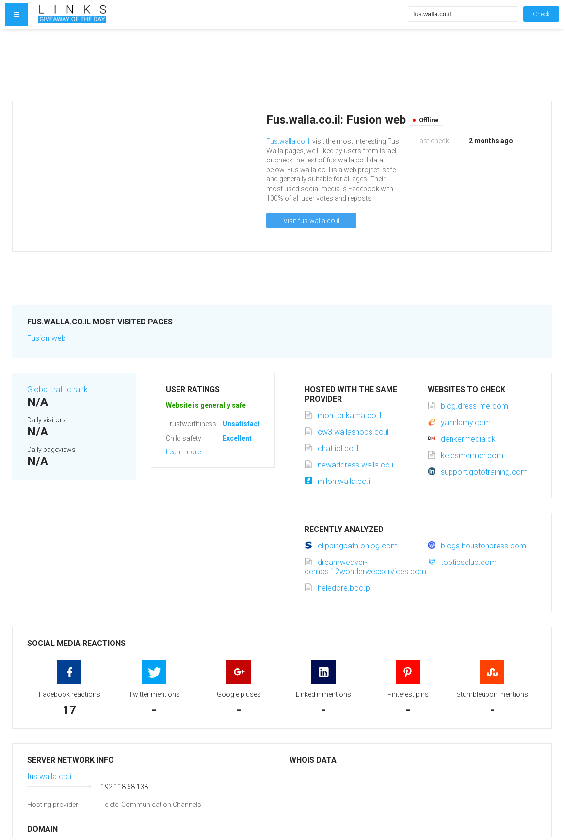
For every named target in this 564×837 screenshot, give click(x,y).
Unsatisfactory (247, 424)
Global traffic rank (57, 389)
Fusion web (46, 338)
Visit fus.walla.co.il (311, 221)
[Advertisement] (221, 65)
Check (541, 13)
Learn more (183, 452)
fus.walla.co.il (50, 776)
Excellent (237, 438)
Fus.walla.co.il (287, 141)
